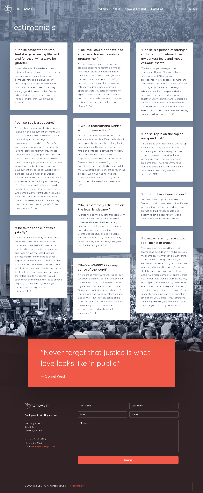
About (116, 9)
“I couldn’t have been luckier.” (163, 194)
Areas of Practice (135, 9)
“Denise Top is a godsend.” (35, 122)
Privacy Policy (76, 485)
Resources (157, 9)
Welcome (103, 9)
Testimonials (176, 9)
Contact (193, 9)
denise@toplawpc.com (43, 446)
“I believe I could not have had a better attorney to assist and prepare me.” (101, 54)
